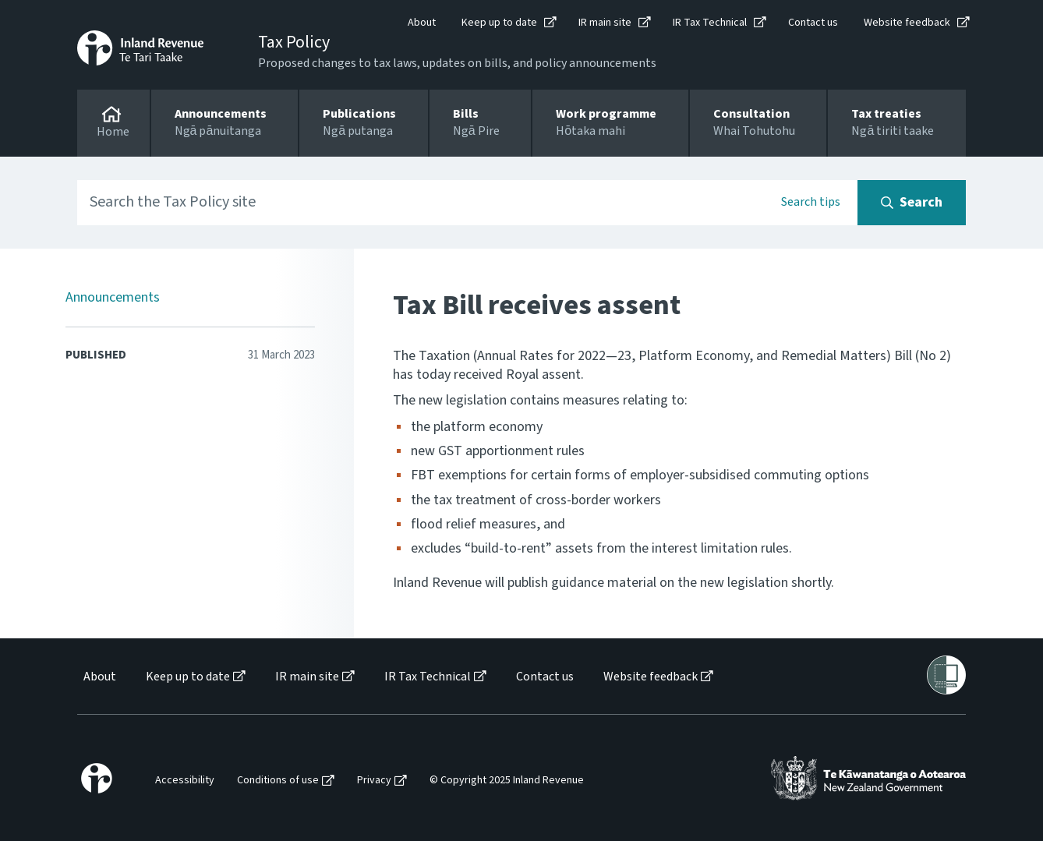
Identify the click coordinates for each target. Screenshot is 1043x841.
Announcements (112, 297)
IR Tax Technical (710, 22)
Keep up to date (499, 22)
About (422, 22)
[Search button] (911, 202)
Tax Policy (294, 42)
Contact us (813, 22)
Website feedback (907, 22)
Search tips (810, 201)
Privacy (374, 780)
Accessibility (184, 780)
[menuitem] (98, 677)
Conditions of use (278, 780)
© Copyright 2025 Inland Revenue (507, 780)
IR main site (604, 22)
